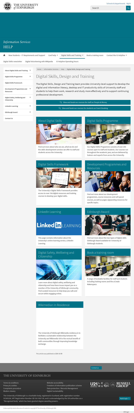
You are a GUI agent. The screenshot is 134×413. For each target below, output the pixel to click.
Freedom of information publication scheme (64, 385)
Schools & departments (116, 3)
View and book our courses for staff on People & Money (83, 102)
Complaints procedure (12, 388)
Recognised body (11, 401)
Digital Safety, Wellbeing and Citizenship (15, 99)
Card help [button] (52, 55)
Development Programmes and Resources (16, 90)
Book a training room (95, 55)
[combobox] (108, 8)
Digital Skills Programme (13, 77)
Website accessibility (55, 383)
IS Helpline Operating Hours (67, 61)
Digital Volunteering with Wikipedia (39, 61)
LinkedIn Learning (11, 106)
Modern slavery (9, 391)
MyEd (128, 3)
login (127, 412)
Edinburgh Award (11, 112)
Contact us (96, 368)
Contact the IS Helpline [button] (116, 55)
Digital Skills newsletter (12, 61)
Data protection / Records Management (62, 388)
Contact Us (9, 118)
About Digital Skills (50, 121)
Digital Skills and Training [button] (71, 55)
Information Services (16, 42)
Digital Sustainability (55, 391)
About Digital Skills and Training (16, 71)
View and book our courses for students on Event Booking (83, 108)
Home (39, 69)
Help (62, 69)
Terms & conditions (11, 383)
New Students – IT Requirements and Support (27, 55)
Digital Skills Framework (13, 83)
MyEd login (125, 398)
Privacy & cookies (10, 385)
